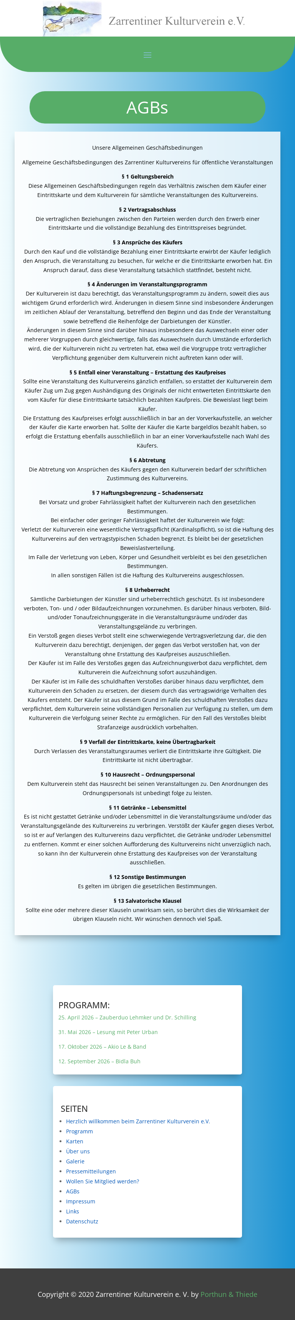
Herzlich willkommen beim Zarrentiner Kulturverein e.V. (146, 1121)
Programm (136, 1134)
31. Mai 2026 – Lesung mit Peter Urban (141, 1032)
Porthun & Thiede (229, 1294)
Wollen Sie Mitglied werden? (140, 1180)
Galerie (135, 1161)
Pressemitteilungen (138, 1171)
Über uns (136, 1152)
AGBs (135, 1189)
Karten (135, 1143)
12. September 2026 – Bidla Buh (139, 1059)
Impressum (136, 1199)
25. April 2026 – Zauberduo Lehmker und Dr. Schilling (144, 1017)
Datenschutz (136, 1217)
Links (135, 1207)
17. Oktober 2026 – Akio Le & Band (140, 1046)
